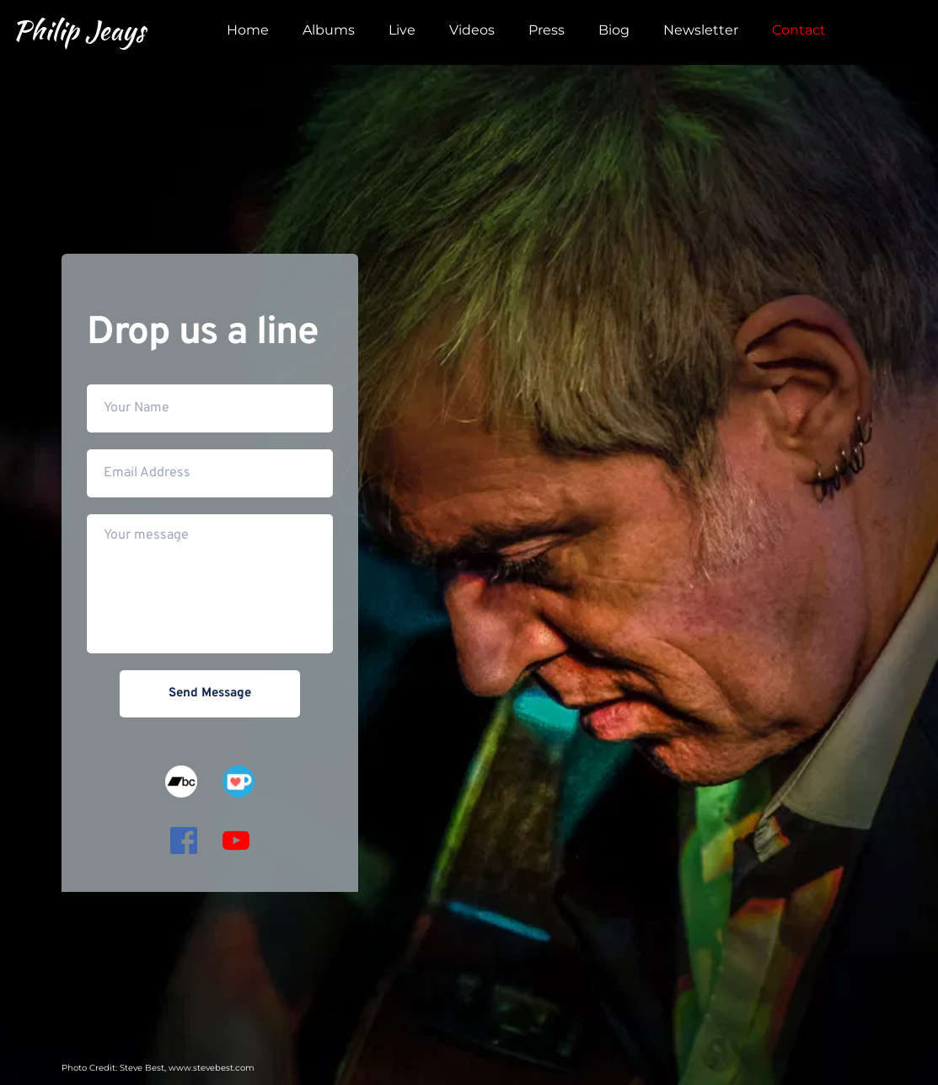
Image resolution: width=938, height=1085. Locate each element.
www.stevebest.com (212, 1067)
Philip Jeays (79, 30)
